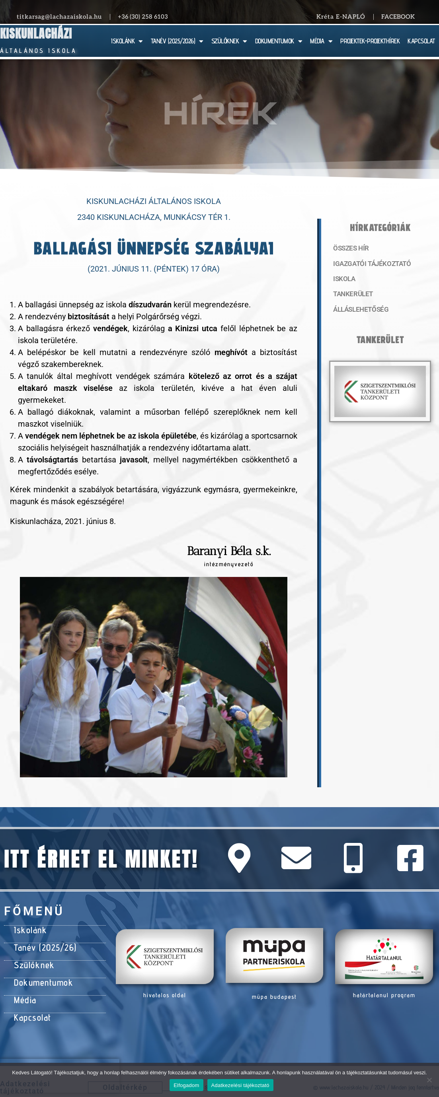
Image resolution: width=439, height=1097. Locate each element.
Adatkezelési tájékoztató (240, 1085)
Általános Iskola (38, 50)
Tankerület (351, 296)
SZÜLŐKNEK (229, 41)
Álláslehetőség (358, 312)
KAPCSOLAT (421, 41)
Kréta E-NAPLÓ (340, 16)
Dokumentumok (40, 977)
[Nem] (429, 1080)
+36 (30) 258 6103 (143, 16)
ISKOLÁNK (127, 41)
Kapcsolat (31, 1009)
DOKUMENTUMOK (278, 41)
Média (24, 993)
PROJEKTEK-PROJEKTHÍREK (370, 41)
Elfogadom (186, 1085)
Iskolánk (28, 929)
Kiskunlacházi (36, 34)
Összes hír (349, 248)
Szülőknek (32, 961)
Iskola (343, 280)
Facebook (398, 16)
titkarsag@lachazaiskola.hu (59, 16)
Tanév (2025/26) (42, 945)
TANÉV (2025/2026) (177, 41)
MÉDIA (321, 41)
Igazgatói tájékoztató (368, 264)
